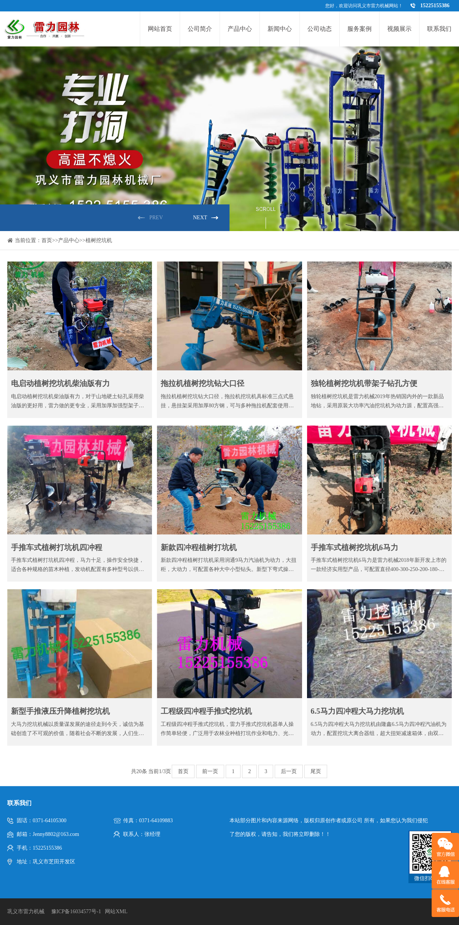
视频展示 (399, 29)
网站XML (116, 911)
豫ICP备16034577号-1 (76, 911)
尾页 (315, 771)
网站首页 (160, 29)
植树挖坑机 (98, 240)
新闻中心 (279, 29)
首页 (46, 240)
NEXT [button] (200, 217)
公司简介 (200, 29)
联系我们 (439, 29)
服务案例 (359, 29)
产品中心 (240, 29)
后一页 (289, 771)
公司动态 (319, 29)
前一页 (210, 771)
